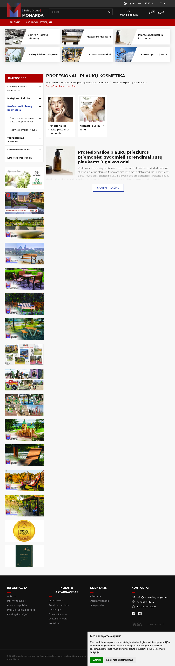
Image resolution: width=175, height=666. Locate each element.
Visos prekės (56, 600)
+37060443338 (143, 601)
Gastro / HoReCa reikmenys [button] (38, 36)
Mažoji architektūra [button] (99, 36)
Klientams (98, 587)
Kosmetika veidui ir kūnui (23, 129)
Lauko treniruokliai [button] (99, 54)
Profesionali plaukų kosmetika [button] (150, 36)
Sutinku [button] (96, 659)
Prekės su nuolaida (59, 605)
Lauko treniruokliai (18, 149)
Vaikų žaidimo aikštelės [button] (43, 54)
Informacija (17, 587)
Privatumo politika (17, 605)
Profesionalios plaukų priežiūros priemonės (22, 120)
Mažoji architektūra (18, 98)
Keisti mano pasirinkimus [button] (119, 659)
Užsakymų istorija (99, 600)
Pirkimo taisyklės (16, 600)
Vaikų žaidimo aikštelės (15, 139)
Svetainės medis (58, 618)
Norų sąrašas (97, 605)
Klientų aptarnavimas (66, 590)
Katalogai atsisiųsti (39, 22)
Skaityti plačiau (108, 187)
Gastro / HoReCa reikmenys (17, 88)
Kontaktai (54, 623)
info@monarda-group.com (149, 597)
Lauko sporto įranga (154, 54)
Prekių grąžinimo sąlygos (21, 609)
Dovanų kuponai (58, 614)
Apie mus (15, 22)
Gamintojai (55, 609)
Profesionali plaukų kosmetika (19, 108)
